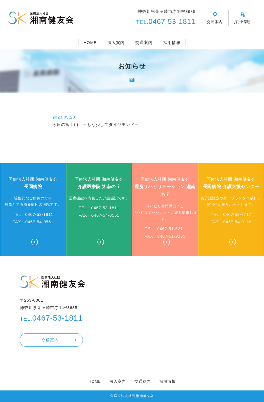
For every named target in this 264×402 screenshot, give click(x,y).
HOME (90, 42)
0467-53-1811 (165, 21)
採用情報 (172, 42)
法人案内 (116, 42)
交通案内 (144, 42)
